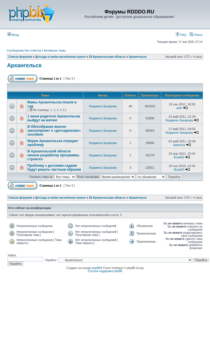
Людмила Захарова (102, 106)
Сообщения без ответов (24, 50)
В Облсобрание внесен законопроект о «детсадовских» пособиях (54, 130)
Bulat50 (179, 157)
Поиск (196, 34)
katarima (179, 145)
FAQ (181, 34)
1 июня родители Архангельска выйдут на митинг (53, 118)
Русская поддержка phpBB (105, 271)
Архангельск (137, 56)
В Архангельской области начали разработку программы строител (53, 155)
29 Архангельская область (107, 56)
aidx (179, 108)
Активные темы (55, 50)
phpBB (96, 268)
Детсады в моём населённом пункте (60, 56)
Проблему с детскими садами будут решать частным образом (54, 167)
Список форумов (20, 56)
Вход (13, 34)
